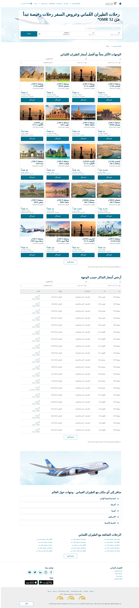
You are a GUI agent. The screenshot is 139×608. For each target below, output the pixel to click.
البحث (28, 34)
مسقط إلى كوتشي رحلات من (111, 548)
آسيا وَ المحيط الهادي (109, 498)
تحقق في (64, 3)
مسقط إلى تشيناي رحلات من (77, 548)
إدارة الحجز (51, 3)
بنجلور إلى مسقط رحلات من (44, 548)
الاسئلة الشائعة (117, 571)
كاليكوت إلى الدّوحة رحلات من (77, 551)
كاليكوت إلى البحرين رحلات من (43, 551)
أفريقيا (114, 504)
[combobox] (107, 35)
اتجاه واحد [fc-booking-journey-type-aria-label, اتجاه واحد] (116, 28)
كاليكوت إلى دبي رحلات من (78, 545)
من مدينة (54, 591)
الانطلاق (65, 33)
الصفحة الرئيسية (116, 46)
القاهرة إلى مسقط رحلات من (111, 542)
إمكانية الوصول (117, 579)
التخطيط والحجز (73, 3)
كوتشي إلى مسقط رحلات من (111, 539)
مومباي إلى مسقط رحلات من (77, 542)
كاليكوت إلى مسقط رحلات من (43, 539)
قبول (25, 603)
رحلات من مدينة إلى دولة (62, 591)
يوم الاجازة (58, 3)
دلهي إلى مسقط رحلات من (44, 542)
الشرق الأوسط (111, 523)
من (118, 33)
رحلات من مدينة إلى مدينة (75, 591)
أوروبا (114, 510)
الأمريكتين (113, 517)
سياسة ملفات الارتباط (70, 603)
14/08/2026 (65, 34)
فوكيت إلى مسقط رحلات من (111, 551)
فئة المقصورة (48, 59)
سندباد (34, 3)
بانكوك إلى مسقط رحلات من (111, 545)
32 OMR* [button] (104, 19)
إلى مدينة (85, 591)
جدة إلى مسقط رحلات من (44, 545)
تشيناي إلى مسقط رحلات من (77, 539)
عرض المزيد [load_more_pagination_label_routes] (69, 556)
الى (92, 33)
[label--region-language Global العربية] (25, 3)
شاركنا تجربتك (117, 573)
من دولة (48, 591)
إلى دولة (90, 591)
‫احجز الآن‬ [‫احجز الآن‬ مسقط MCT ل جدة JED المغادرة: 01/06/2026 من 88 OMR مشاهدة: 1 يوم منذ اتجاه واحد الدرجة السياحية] (31, 177)
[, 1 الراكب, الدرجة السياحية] (103, 29)
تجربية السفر (42, 3)
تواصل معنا (118, 576)
